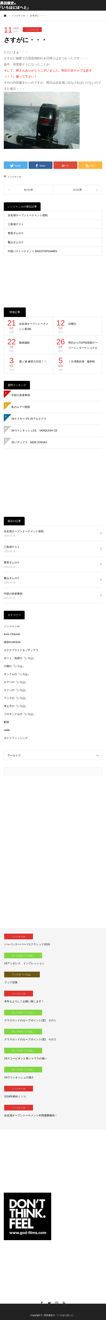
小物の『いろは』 (14, 666)
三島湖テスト (16, 224)
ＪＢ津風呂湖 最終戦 (81, 361)
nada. (7, 729)
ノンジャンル (32, 29)
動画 (6, 722)
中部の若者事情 (20, 395)
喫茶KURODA (12, 642)
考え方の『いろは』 (16, 706)
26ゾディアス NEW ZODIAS (29, 442)
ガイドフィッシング (16, 737)
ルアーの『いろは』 (16, 682)
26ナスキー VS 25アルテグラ (28, 418)
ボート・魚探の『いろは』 (20, 658)
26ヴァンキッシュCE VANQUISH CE (34, 430)
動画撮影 (24, 342)
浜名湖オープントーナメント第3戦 (33, 326)
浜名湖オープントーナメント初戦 (28, 215)
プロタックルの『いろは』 (20, 714)
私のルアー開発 (20, 406)
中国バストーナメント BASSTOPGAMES (32, 251)
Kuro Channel (12, 634)
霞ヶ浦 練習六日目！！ (32, 361)
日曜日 (72, 323)
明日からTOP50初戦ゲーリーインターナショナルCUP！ (83, 345)
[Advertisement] (53, 277)
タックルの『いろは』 (17, 674)
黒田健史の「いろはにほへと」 (60, 1315)
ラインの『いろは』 (16, 690)
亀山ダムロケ (16, 242)
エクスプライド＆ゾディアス (21, 650)
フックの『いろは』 (16, 698)
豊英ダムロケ (16, 233)
